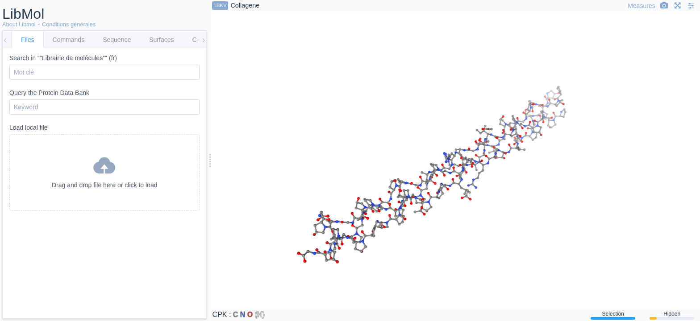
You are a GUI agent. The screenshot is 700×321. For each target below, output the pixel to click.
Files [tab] (27, 39)
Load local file (104, 167)
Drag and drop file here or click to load (104, 170)
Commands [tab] (69, 39)
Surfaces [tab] (161, 39)
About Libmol (19, 24)
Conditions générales (69, 24)
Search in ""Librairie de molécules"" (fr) (104, 67)
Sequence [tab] (117, 39)
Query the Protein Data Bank (104, 102)
